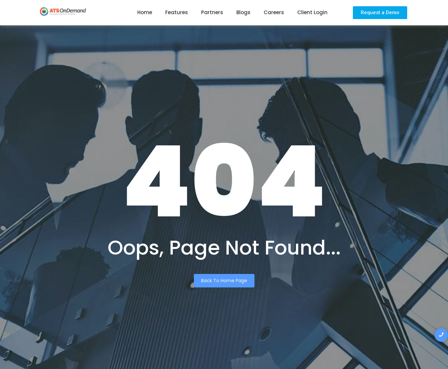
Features (176, 12)
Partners (212, 12)
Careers (274, 12)
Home (144, 12)
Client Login (312, 12)
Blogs (243, 12)
